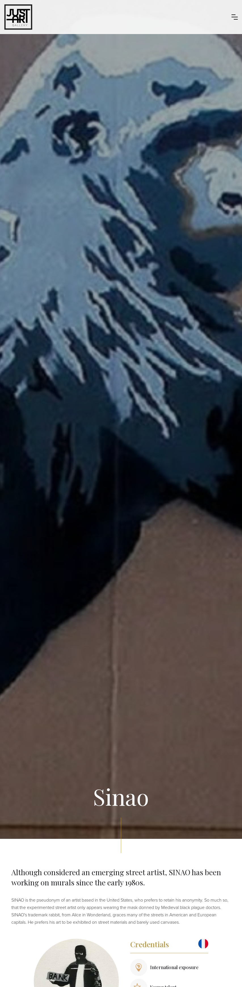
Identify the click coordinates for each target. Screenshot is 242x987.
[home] (18, 17)
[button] (235, 17)
